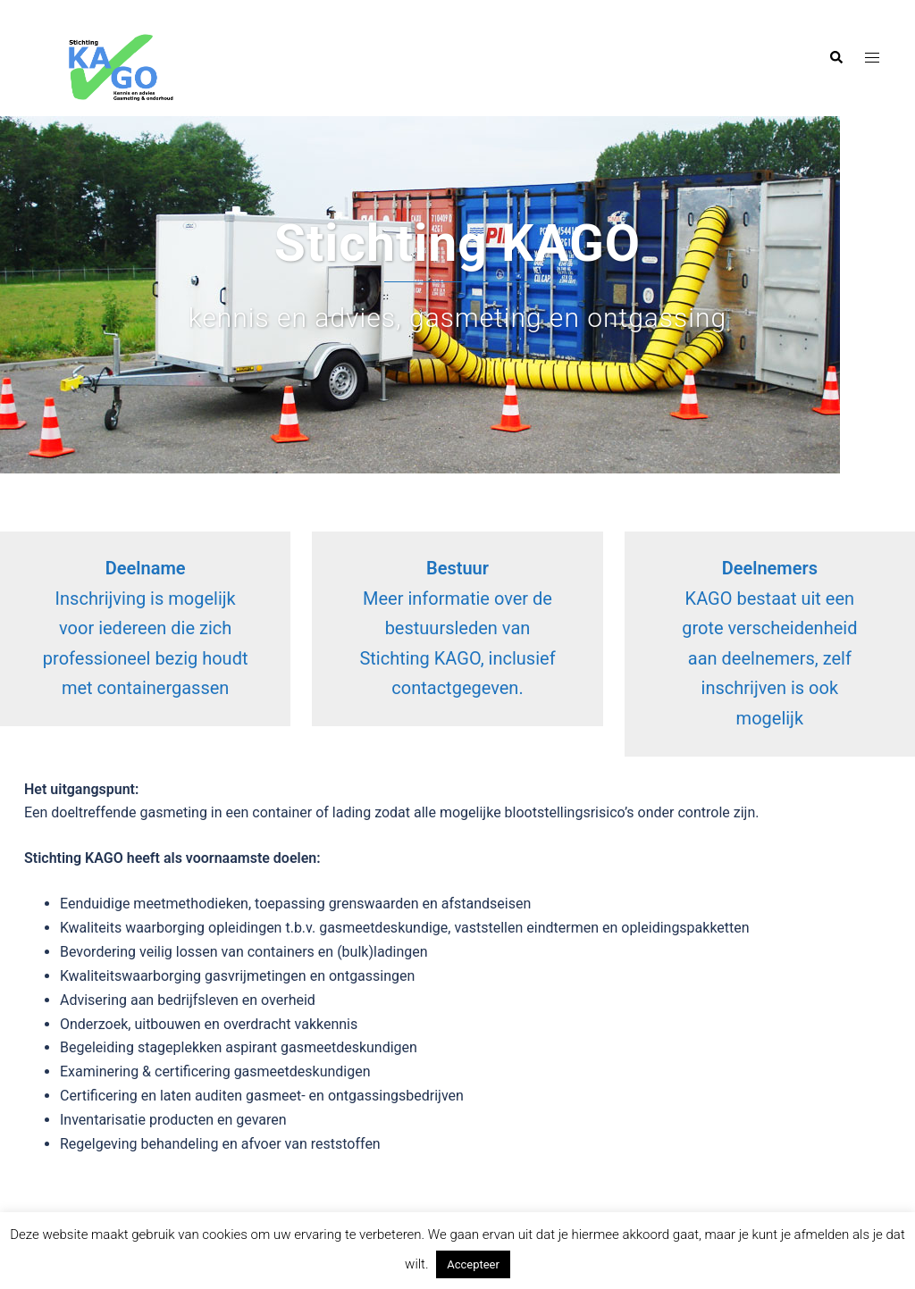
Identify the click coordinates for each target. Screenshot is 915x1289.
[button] (835, 58)
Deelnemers (770, 568)
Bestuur (457, 568)
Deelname (145, 568)
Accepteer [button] (473, 1264)
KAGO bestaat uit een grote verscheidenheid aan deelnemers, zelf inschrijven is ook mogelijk (769, 658)
